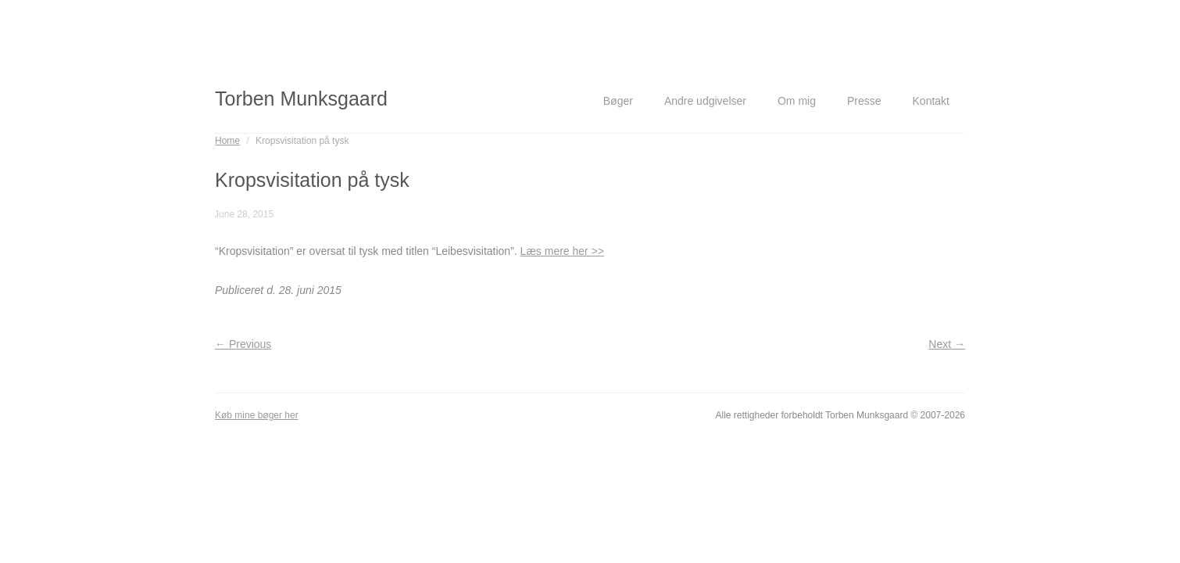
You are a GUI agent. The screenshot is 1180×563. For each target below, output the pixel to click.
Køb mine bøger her (257, 415)
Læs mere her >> (562, 251)
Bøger (618, 101)
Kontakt (931, 101)
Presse (864, 101)
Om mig (797, 101)
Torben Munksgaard (301, 98)
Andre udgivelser (705, 101)
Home (227, 140)
